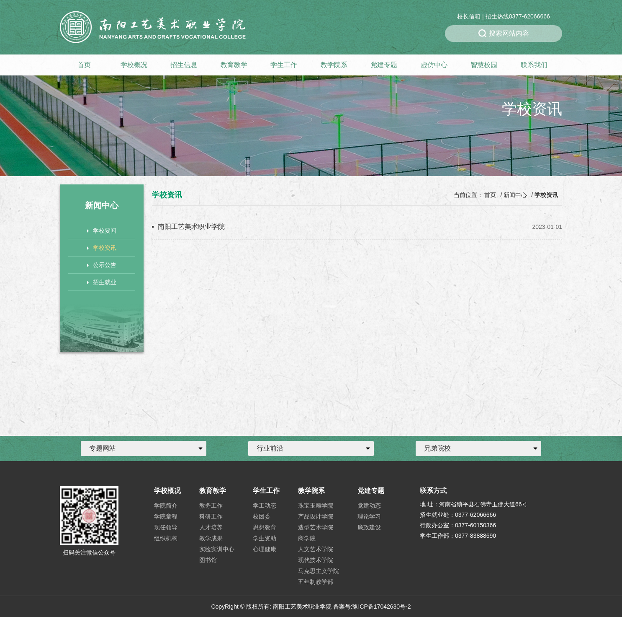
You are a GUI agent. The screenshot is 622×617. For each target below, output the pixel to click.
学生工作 (283, 64)
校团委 (261, 516)
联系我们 (534, 64)
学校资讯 (101, 247)
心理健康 (264, 549)
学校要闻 (101, 230)
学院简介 (165, 505)
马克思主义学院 (318, 571)
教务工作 (211, 505)
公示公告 (101, 265)
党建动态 (369, 505)
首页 (84, 64)
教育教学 (234, 64)
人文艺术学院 (315, 549)
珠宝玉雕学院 (315, 505)
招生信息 (183, 64)
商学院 (307, 538)
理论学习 (369, 516)
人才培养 (211, 527)
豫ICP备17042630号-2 (381, 606)
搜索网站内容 (503, 33)
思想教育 (264, 527)
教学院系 (334, 64)
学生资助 (264, 538)
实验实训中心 (216, 549)
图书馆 (208, 560)
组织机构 (165, 538)
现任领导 (165, 527)
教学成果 (211, 538)
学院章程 (165, 516)
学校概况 (134, 64)
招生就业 (101, 282)
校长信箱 (469, 16)
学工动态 (264, 505)
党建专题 (383, 64)
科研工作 (211, 516)
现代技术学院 (315, 560)
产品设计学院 (315, 516)
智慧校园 (483, 64)
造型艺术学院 (315, 527)
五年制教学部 (315, 581)
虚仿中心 (434, 64)
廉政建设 (369, 527)
